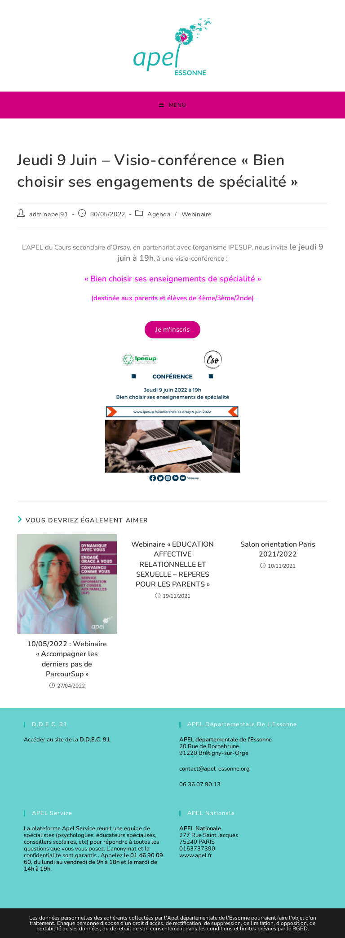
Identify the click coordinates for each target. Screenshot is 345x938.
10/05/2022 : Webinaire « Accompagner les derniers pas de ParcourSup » (67, 659)
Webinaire (196, 214)
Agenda (159, 214)
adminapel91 (48, 214)
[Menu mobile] (172, 105)
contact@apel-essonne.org (214, 769)
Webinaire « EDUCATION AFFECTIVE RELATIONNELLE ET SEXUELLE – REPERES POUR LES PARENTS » (172, 564)
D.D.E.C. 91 (95, 740)
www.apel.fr (195, 855)
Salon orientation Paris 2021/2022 (277, 549)
